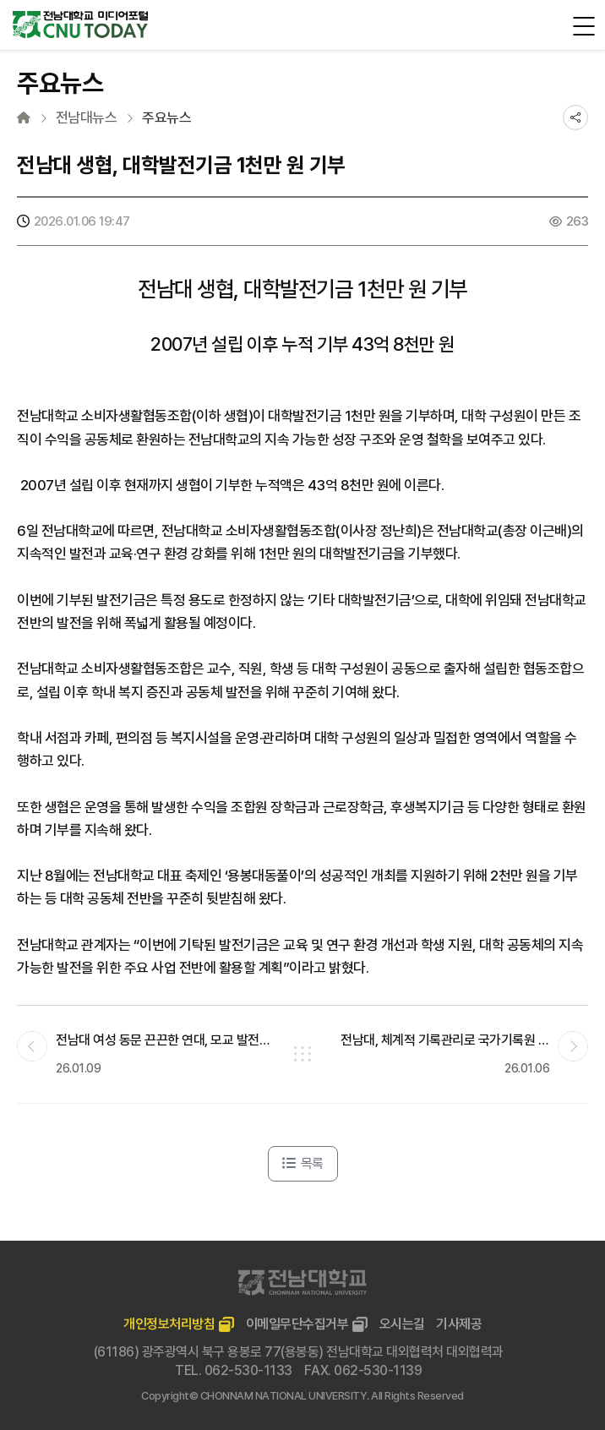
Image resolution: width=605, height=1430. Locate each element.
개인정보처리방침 (169, 1324)
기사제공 (459, 1324)
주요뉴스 (166, 118)
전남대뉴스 (86, 118)
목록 (303, 1163)
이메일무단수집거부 (297, 1324)
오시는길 (402, 1324)
